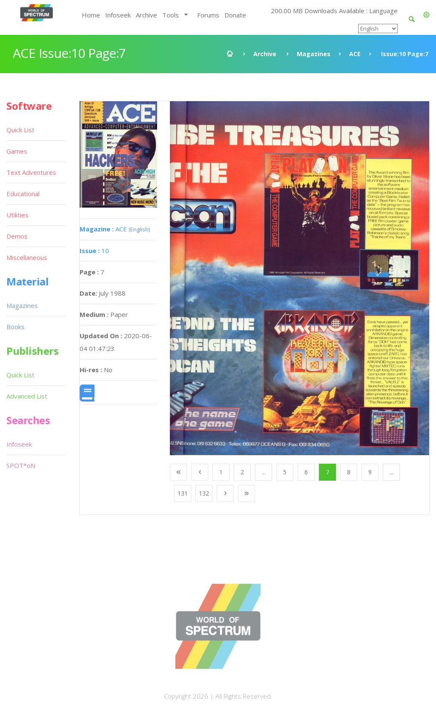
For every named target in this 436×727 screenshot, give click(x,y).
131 (183, 493)
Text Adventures (31, 172)
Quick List (20, 129)
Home (91, 15)
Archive (146, 15)
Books (15, 326)
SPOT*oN (20, 465)
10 (94, 250)
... (264, 472)
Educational (23, 193)
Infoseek (118, 15)
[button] (426, 15)
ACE (355, 54)
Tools (170, 15)
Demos (17, 236)
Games (16, 151)
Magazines (313, 54)
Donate (235, 15)
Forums (208, 15)
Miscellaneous (26, 257)
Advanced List (26, 396)
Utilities (17, 215)
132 (204, 493)
